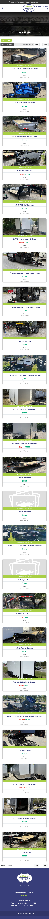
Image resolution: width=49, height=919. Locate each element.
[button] (20, 885)
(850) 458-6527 (24, 895)
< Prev (36, 44)
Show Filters (6, 40)
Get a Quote (28, 65)
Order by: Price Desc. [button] (7, 44)
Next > (45, 44)
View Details (20, 65)
